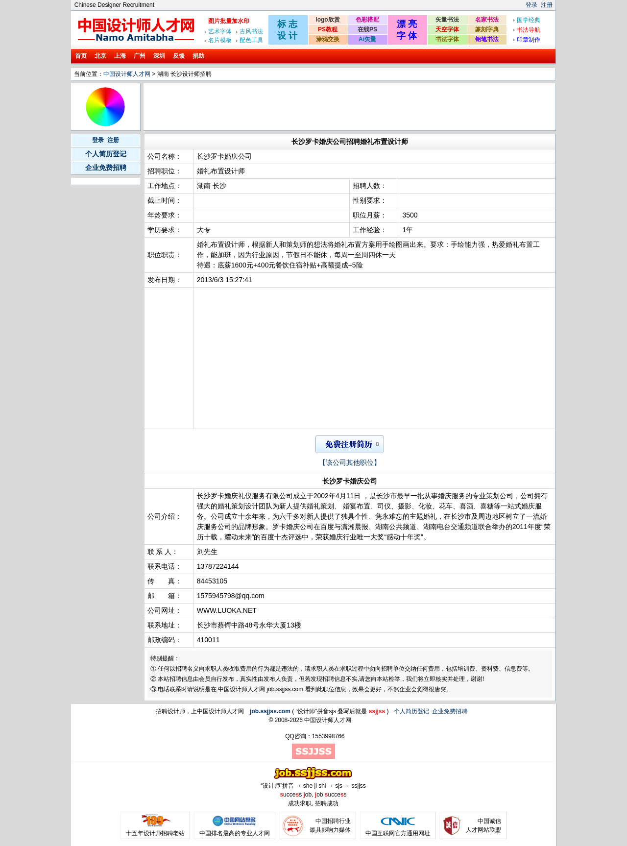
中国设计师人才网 (126, 74)
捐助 (198, 55)
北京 (100, 55)
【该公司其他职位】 (350, 462)
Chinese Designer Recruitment (114, 4)
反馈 (179, 55)
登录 (531, 4)
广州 (139, 55)
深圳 (159, 55)
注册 (547, 4)
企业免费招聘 (105, 167)
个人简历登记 (105, 154)
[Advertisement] (323, 107)
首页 (81, 55)
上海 (120, 55)
